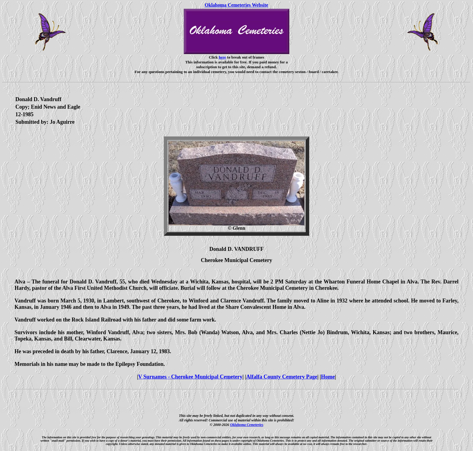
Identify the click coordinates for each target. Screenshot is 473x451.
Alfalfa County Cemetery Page (281, 377)
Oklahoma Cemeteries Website (236, 5)
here (222, 57)
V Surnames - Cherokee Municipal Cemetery (190, 377)
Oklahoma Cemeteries (246, 425)
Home (328, 377)
